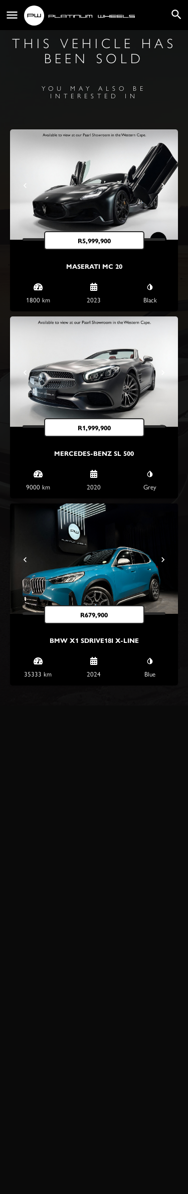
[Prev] (25, 185)
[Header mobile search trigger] (176, 14)
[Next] (162, 185)
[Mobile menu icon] (12, 15)
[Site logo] (80, 16)
